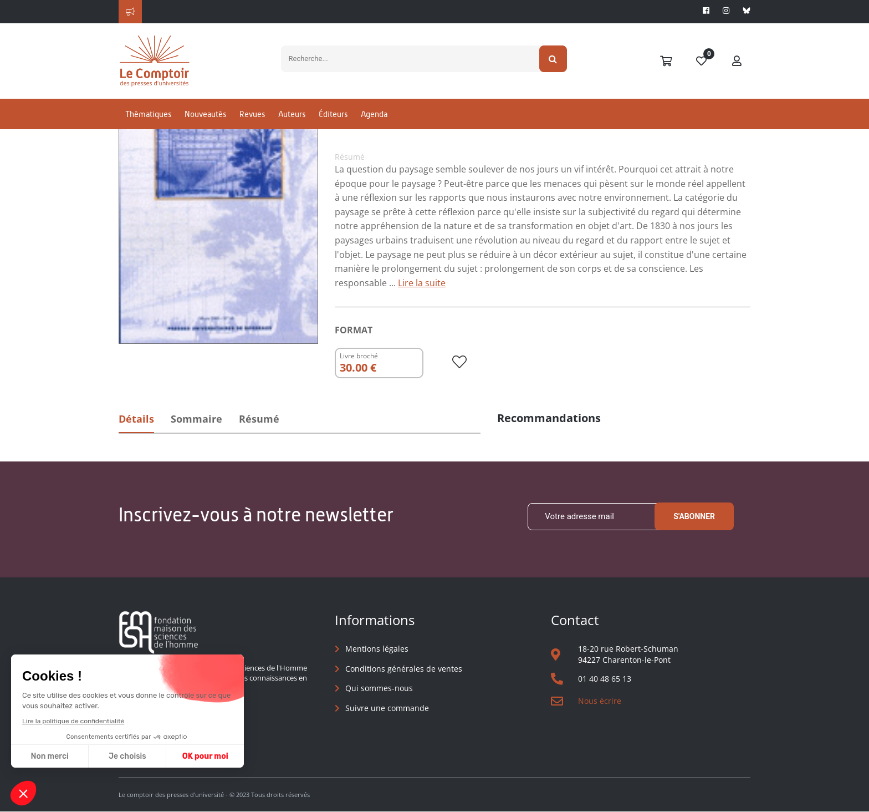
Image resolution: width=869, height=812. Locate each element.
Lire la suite (422, 283)
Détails (137, 419)
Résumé (262, 419)
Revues (252, 118)
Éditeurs (333, 118)
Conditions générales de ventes (403, 668)
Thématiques (148, 118)
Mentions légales (376, 648)
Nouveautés (205, 118)
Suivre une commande (387, 708)
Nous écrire (599, 701)
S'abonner (694, 516)
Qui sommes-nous (379, 688)
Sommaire (198, 419)
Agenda (374, 118)
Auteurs (291, 118)
